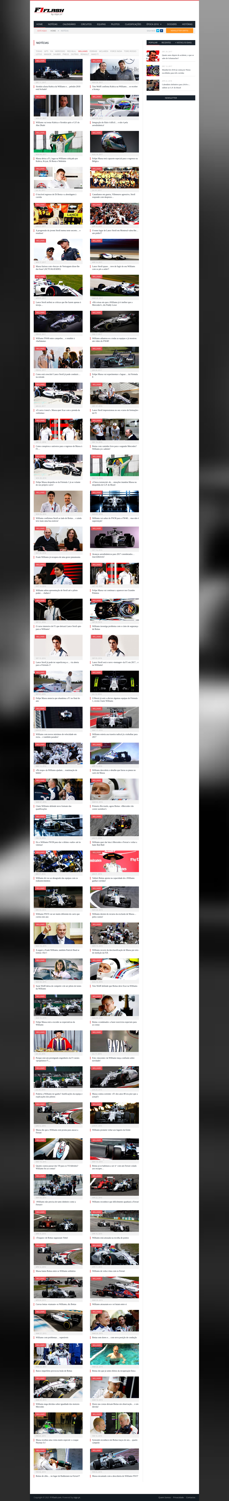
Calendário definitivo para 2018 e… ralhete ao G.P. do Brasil (176, 86)
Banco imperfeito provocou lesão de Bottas (54, 1371)
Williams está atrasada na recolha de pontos (110, 1238)
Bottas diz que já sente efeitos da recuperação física (113, 1371)
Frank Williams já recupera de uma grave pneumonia (58, 557)
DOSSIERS (172, 24)
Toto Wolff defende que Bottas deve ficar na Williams (114, 986)
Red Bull (71, 51)
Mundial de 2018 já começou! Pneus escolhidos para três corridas (176, 71)
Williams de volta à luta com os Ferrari (108, 1271)
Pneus (66, 54)
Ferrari (93, 51)
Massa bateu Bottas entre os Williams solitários (56, 1271)
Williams (83, 51)
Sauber (57, 54)
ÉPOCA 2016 (153, 24)
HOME (39, 24)
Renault (85, 54)
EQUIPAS (101, 24)
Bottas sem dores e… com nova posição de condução (114, 1337)
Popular (153, 42)
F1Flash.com (55, 1497)
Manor (47, 54)
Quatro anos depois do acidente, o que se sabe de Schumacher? (178, 56)
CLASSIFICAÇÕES (133, 24)
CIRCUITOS (86, 24)
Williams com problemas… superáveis (52, 1337)
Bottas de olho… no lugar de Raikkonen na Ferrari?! (58, 1476)
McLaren (103, 51)
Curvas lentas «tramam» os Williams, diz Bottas (56, 1304)
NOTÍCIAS (52, 24)
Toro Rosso (130, 51)
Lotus (39, 54)
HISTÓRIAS (187, 24)
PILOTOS (115, 24)
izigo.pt (77, 1497)
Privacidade (178, 1497)
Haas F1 (95, 54)
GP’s (46, 51)
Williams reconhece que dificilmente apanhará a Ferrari (115, 1202)
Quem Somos (165, 1497)
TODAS (39, 51)
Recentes (166, 42)
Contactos (190, 1497)
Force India (116, 51)
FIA (51, 51)
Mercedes (60, 51)
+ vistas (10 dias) (183, 42)
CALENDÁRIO (69, 24)
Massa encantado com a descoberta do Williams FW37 (115, 1476)
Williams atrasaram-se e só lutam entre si (109, 1304)
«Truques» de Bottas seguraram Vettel (52, 1238)
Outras (74, 54)
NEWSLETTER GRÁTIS (179, 30)
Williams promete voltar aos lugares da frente (111, 1130)
